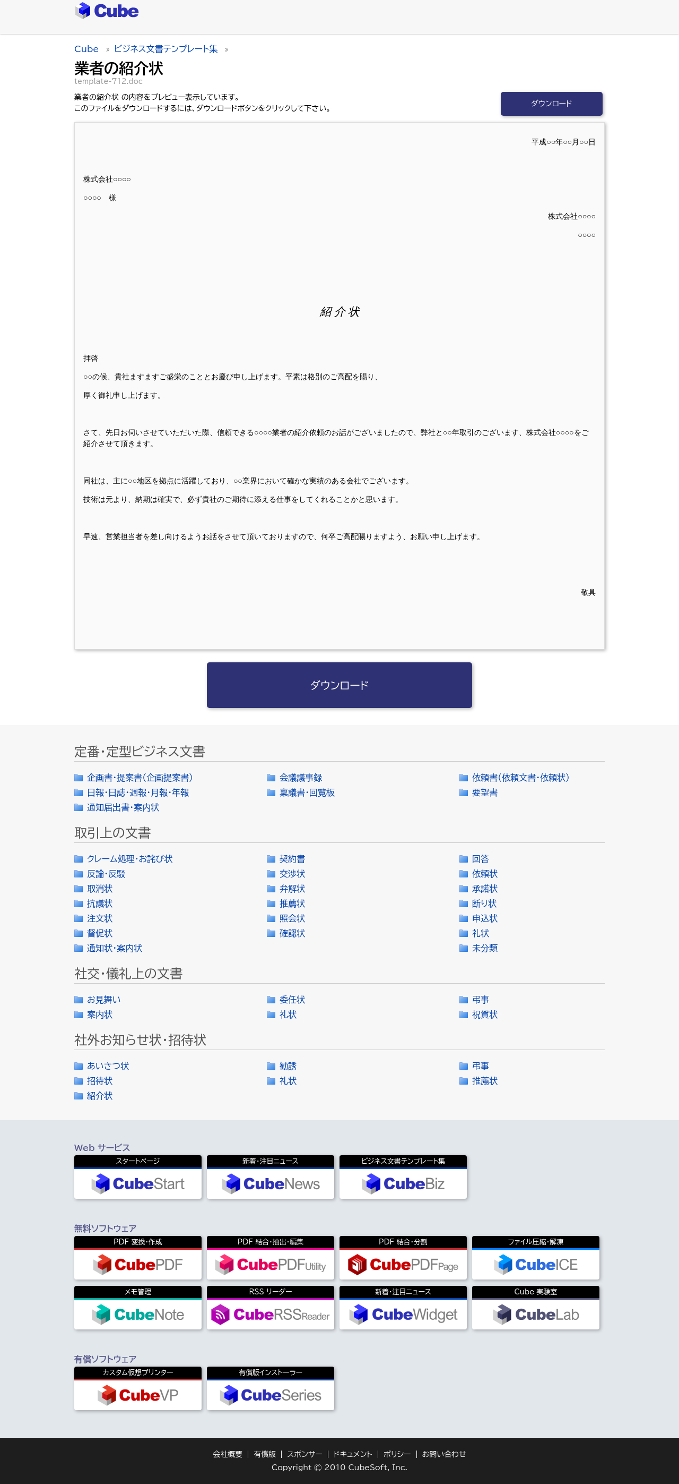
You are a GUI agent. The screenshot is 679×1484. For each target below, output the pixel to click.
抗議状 (99, 903)
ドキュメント (353, 1454)
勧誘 (288, 1066)
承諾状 (485, 888)
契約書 (292, 859)
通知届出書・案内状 (123, 807)
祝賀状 (485, 1014)
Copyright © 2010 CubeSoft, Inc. (339, 1467)
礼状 (480, 933)
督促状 (99, 933)
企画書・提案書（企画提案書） (140, 777)
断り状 (484, 903)
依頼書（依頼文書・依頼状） (521, 777)
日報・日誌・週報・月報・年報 (138, 792)
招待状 (99, 1081)
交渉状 (292, 873)
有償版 (265, 1454)
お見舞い (104, 999)
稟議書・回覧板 (307, 792)
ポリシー (397, 1454)
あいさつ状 (108, 1066)
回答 (480, 859)
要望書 (485, 792)
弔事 (480, 999)
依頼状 (485, 873)
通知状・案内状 (114, 948)
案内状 (99, 1014)
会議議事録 (301, 777)
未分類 (485, 948)
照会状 (292, 918)
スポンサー (305, 1454)
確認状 (292, 933)
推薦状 (292, 903)
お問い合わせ (444, 1454)
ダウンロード (551, 103)
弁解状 (292, 888)
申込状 (485, 918)
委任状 (292, 999)
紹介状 (99, 1095)
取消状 (99, 888)
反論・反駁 (106, 873)
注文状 (99, 918)
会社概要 (227, 1454)
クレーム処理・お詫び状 (129, 859)
